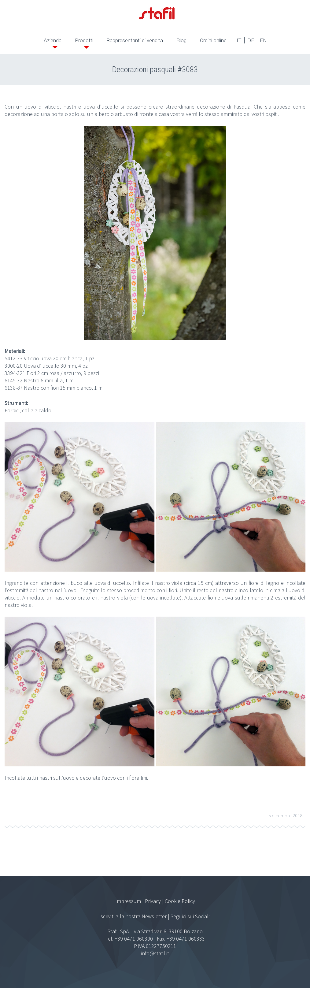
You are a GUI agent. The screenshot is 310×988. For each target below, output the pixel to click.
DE (250, 40)
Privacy (153, 900)
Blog (181, 40)
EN (263, 40)
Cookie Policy (180, 900)
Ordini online (213, 40)
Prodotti (84, 40)
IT (238, 40)
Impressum (128, 900)
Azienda (52, 40)
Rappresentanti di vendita (135, 40)
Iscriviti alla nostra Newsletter (133, 916)
